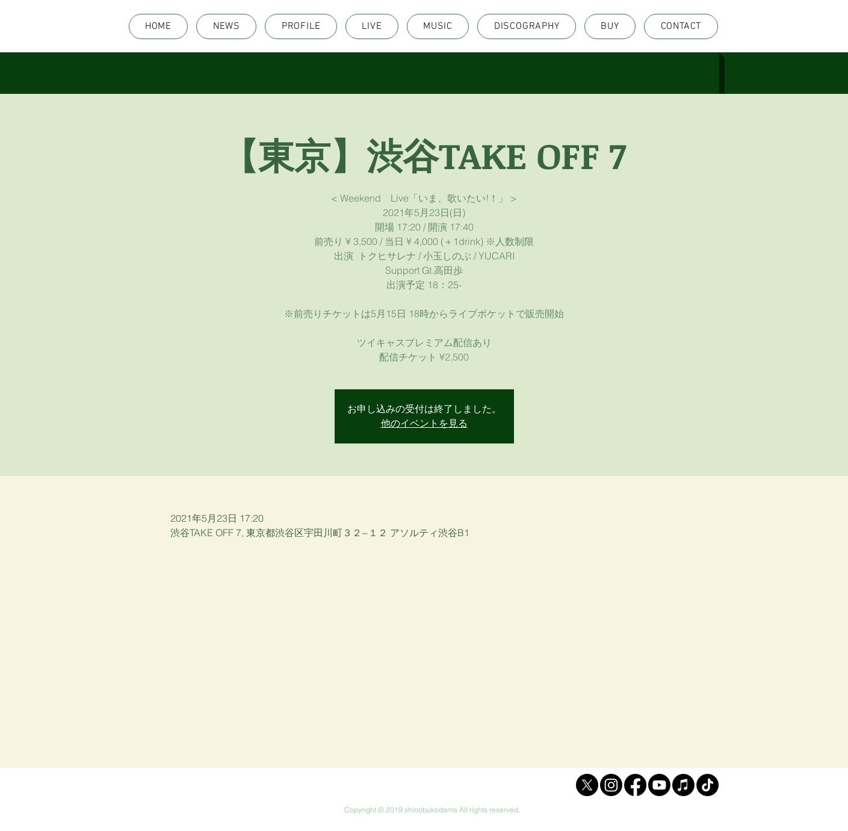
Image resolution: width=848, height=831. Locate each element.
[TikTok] (707, 785)
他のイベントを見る (424, 423)
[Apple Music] (683, 785)
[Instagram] (611, 785)
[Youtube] (659, 785)
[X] (587, 785)
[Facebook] (635, 785)
